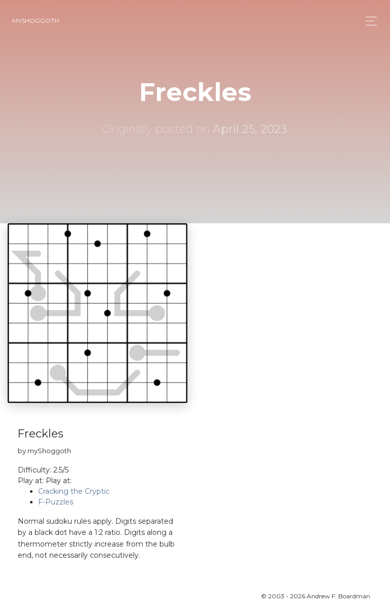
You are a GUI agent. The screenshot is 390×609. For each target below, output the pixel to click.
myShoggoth (35, 20)
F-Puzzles (55, 501)
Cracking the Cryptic (74, 491)
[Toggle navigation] (368, 21)
